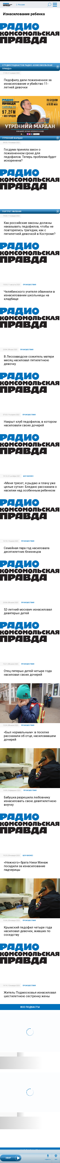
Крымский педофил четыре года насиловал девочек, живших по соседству (28, 931)
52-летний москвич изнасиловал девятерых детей (28, 611)
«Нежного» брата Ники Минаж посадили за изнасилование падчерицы (26, 866)
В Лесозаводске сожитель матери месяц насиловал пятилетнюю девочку (29, 360)
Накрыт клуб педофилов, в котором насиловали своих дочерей (30, 423)
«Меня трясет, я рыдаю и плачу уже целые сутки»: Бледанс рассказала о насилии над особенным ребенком (30, 486)
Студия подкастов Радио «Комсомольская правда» (27, 67)
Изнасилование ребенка (24, 14)
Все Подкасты (30, 1007)
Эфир (56, 1159)
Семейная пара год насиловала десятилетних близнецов (26, 550)
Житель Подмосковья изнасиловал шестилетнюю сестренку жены (30, 994)
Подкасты (48, 1159)
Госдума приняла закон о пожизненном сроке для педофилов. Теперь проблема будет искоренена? (30, 155)
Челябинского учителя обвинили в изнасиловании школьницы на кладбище (29, 295)
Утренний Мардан (12, 138)
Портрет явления (11, 211)
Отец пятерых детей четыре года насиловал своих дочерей (28, 672)
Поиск (49, 5)
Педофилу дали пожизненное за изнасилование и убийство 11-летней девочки (27, 83)
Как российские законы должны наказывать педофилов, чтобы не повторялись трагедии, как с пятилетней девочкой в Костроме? (29, 228)
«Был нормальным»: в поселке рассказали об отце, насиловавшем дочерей (30, 735)
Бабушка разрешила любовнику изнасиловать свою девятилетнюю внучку (30, 801)
